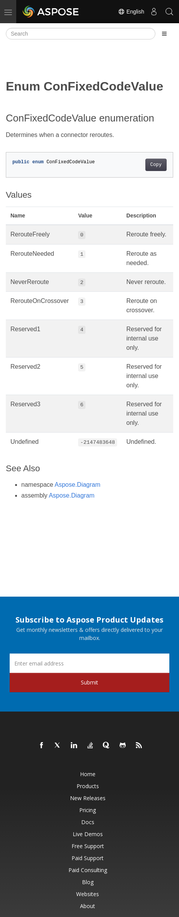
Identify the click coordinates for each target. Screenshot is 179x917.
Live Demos (88, 834)
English (131, 11)
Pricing (87, 810)
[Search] (80, 33)
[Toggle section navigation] (164, 34)
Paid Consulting (87, 870)
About (87, 906)
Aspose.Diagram (77, 484)
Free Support (88, 846)
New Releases (88, 798)
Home (87, 774)
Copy (156, 165)
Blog (88, 882)
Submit (89, 682)
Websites (87, 894)
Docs (87, 822)
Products (88, 786)
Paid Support (88, 858)
